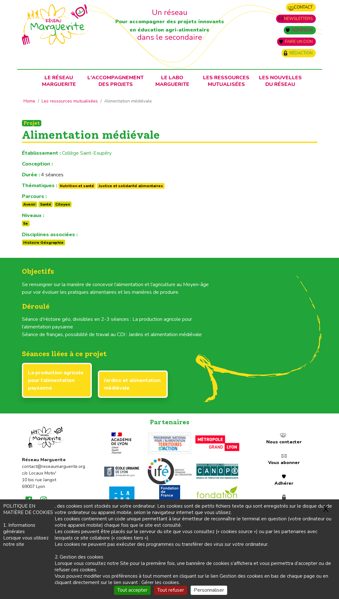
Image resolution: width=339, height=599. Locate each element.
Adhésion (302, 30)
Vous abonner (284, 463)
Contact (303, 7)
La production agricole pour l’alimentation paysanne (56, 380)
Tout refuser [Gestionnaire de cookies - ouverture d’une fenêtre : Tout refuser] (170, 590)
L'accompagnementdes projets (115, 81)
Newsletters (298, 19)
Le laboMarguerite (172, 81)
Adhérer (284, 483)
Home (29, 101)
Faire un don (299, 42)
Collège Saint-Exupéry (87, 153)
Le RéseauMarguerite (59, 81)
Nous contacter (284, 442)
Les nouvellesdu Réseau (280, 81)
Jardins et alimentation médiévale (132, 384)
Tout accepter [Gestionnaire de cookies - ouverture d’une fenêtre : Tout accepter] (132, 590)
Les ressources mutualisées (226, 81)
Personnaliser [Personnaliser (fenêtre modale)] (209, 590)
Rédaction (301, 53)
